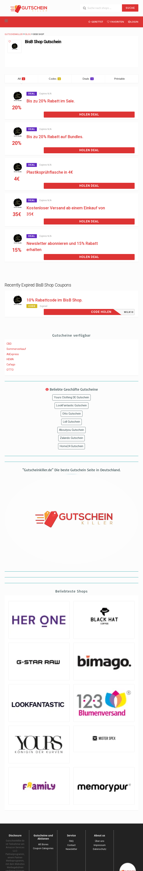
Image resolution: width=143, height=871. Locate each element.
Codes (55, 78)
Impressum (100, 845)
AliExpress (13, 354)
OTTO (10, 369)
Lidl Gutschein (71, 421)
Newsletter (71, 849)
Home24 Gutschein (71, 446)
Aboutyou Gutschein (71, 430)
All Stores (43, 844)
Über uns (99, 841)
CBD (9, 343)
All (21, 78)
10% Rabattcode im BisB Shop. (54, 300)
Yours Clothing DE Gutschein (71, 397)
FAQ (71, 841)
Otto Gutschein (71, 413)
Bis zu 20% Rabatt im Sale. (50, 101)
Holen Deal (89, 114)
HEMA (10, 359)
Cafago (11, 364)
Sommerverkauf (16, 348)
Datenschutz (99, 849)
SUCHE (130, 7)
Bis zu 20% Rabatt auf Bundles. (54, 136)
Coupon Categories (43, 848)
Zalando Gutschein (71, 438)
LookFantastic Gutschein (71, 405)
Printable (121, 78)
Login (133, 21)
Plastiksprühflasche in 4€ (49, 172)
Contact (71, 845)
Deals (88, 78)
